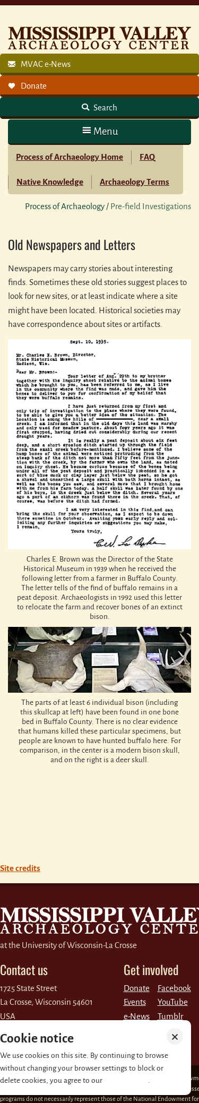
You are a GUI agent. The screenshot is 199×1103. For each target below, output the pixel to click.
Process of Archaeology (65, 206)
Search (104, 107)
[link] (99, 64)
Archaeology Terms (134, 181)
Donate (137, 988)
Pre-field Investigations (150, 206)
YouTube (173, 1001)
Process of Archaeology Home (69, 156)
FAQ (147, 156)
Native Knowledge (49, 181)
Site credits (20, 868)
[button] (99, 131)
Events (135, 1001)
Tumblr (170, 1016)
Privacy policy (126, 1080)
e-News (137, 1016)
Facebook (174, 988)
